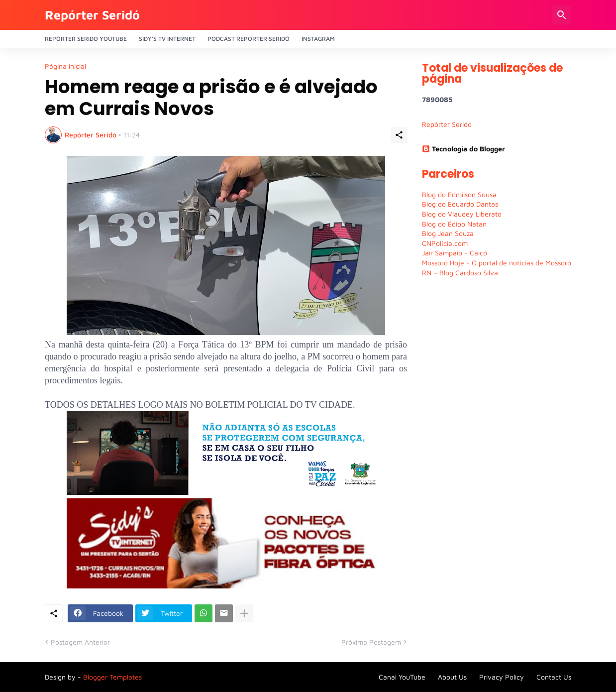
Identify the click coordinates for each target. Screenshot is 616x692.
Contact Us (553, 677)
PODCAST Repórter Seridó (248, 38)
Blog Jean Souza (448, 233)
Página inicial (65, 66)
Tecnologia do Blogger (463, 148)
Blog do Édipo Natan (454, 224)
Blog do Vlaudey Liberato (462, 214)
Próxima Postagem (371, 642)
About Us (452, 677)
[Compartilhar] (399, 135)
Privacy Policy (501, 677)
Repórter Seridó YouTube (86, 38)
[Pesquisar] (561, 14)
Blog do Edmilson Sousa (459, 194)
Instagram (318, 38)
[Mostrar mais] (244, 613)
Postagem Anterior (80, 642)
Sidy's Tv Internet (167, 38)
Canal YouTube (402, 677)
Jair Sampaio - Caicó (454, 252)
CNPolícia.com (445, 243)
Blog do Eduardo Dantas (460, 204)
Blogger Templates (112, 677)
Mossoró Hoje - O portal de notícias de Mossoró (496, 262)
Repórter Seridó (92, 14)
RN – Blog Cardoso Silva (460, 272)
